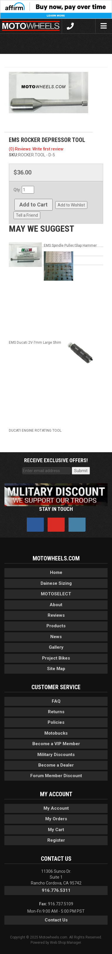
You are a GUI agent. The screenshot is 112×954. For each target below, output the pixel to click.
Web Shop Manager (65, 943)
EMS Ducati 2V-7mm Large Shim (35, 342)
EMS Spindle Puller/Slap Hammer (70, 245)
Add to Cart (33, 204)
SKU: (13, 154)
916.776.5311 (56, 890)
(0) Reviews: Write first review (36, 149)
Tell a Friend (27, 215)
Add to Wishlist (71, 205)
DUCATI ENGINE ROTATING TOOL (35, 430)
